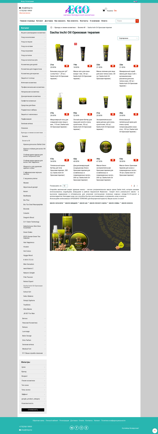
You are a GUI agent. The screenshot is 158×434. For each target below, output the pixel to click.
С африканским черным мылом (32, 173)
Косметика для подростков (31, 69)
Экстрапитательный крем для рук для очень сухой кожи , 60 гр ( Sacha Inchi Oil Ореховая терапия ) (105, 124)
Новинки (24, 128)
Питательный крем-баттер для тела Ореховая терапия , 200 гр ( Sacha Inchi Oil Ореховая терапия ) (59, 170)
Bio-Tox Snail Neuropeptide (33, 204)
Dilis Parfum (26, 340)
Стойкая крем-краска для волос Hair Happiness (33, 161)
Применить (33, 410)
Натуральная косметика (30, 92)
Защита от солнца (27, 78)
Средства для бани (28, 105)
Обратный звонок (24, 13)
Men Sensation (28, 264)
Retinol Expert (28, 281)
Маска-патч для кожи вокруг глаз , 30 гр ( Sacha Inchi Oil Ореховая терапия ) (82, 75)
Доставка (49, 21)
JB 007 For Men (29, 313)
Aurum (25, 191)
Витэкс (25, 318)
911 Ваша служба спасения (32, 353)
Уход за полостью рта (29, 60)
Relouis (25, 327)
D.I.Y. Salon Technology (31, 222)
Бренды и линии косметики (65, 27)
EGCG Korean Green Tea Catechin (31, 237)
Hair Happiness (28, 242)
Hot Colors (27, 251)
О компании (95, 21)
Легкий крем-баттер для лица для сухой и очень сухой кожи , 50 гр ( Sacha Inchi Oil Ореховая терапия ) (82, 124)
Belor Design (26, 336)
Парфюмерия (26, 119)
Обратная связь (38, 421)
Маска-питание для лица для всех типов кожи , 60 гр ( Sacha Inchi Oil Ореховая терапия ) (105, 75)
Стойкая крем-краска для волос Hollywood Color (33, 155)
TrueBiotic (26, 305)
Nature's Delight (29, 273)
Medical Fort (26, 349)
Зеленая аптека (28, 344)
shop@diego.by (27, 8)
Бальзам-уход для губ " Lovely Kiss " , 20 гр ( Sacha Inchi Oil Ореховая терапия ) (59, 75)
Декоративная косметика (31, 96)
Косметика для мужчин (30, 74)
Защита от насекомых (29, 114)
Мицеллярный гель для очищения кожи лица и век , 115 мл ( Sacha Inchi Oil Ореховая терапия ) (59, 123)
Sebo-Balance (28, 296)
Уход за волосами (28, 37)
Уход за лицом (26, 42)
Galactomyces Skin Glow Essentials (32, 227)
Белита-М (81, 27)
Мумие (26, 183)
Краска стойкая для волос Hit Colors (34, 149)
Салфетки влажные (28, 101)
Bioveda (26, 209)
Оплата (104, 21)
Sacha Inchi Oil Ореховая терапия (32, 286)
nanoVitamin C (28, 268)
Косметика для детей (29, 64)
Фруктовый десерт (30, 187)
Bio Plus (26, 200)
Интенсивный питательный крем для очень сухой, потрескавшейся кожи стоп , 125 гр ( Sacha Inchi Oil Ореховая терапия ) (128, 126)
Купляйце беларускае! (130, 428)
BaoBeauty (27, 196)
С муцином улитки (30, 178)
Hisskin (26, 247)
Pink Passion (28, 277)
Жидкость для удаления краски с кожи (32, 167)
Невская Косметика (29, 323)
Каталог (39, 21)
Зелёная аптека (27, 124)
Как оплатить (72, 21)
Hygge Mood (28, 255)
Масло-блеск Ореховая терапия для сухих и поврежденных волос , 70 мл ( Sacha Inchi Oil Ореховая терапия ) (128, 170)
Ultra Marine (27, 309)
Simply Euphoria (29, 300)
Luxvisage (26, 331)
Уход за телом (26, 55)
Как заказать (60, 21)
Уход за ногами (27, 46)
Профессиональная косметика (32, 87)
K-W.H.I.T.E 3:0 (28, 260)
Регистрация (64, 421)
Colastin (26, 213)
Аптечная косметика (28, 83)
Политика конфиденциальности (113, 421)
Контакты (84, 21)
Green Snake (27, 232)
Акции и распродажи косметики (33, 33)
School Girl (27, 292)
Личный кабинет (52, 421)
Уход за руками (27, 51)
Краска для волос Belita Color (34, 144)
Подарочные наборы (29, 110)
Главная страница (27, 21)
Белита (25, 136)
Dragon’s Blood (28, 217)
